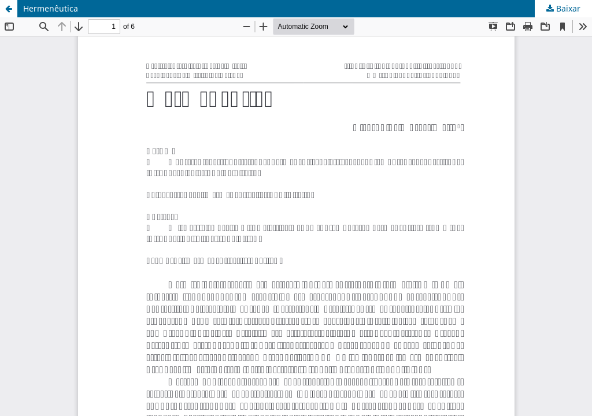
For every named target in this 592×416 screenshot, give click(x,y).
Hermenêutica (50, 8)
